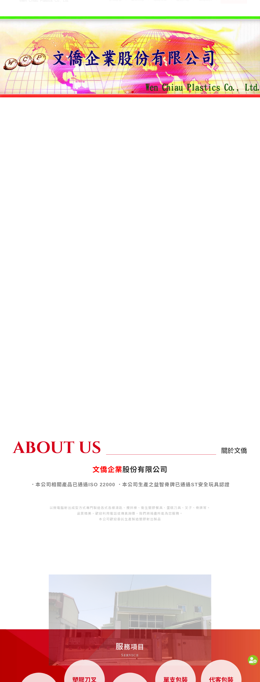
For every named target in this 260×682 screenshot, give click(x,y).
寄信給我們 (237, 8)
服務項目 (160, 7)
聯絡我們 (205, 7)
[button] (127, 92)
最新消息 (137, 7)
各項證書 (115, 7)
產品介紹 (182, 7)
